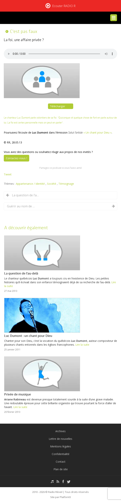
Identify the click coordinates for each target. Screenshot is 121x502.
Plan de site (60, 469)
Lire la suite (82, 344)
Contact (60, 461)
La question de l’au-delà (26, 195)
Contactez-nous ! (16, 158)
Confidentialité (60, 454)
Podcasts (52, 481)
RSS (58, 481)
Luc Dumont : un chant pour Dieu (28, 336)
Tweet (8, 174)
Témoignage (66, 183)
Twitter (68, 481)
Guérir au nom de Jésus (21, 206)
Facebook (63, 481)
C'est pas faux (23, 31)
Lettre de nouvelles (60, 439)
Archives (60, 431)
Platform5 (65, 497)
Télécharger (57, 106)
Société (52, 183)
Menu (113, 17)
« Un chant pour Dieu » (97, 132)
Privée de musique (17, 394)
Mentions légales (60, 446)
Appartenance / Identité (31, 183)
